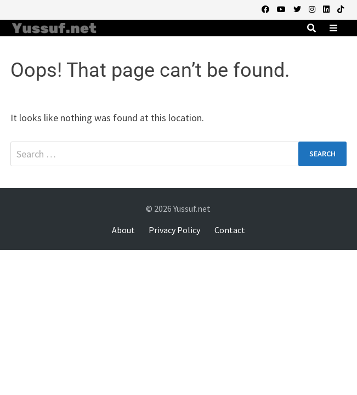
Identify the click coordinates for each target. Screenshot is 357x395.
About (123, 229)
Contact (229, 229)
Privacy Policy (174, 229)
